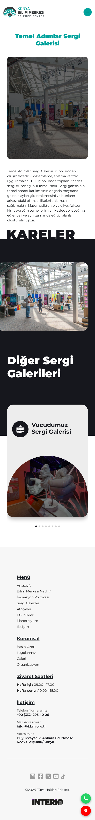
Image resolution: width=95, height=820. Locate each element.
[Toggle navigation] (88, 12)
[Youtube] (56, 776)
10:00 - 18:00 (37, 691)
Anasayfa (24, 586)
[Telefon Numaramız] (33, 713)
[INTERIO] (47, 802)
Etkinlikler (25, 615)
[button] (36, 535)
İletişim (23, 627)
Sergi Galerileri (28, 603)
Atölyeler (24, 609)
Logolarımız (26, 653)
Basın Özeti (26, 647)
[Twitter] (48, 776)
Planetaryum (27, 621)
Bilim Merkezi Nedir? (34, 591)
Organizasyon (28, 665)
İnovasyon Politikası (33, 597)
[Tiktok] (63, 776)
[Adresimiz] (47, 739)
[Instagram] (32, 776)
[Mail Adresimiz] (31, 725)
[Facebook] (40, 776)
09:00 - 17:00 (35, 685)
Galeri (21, 659)
